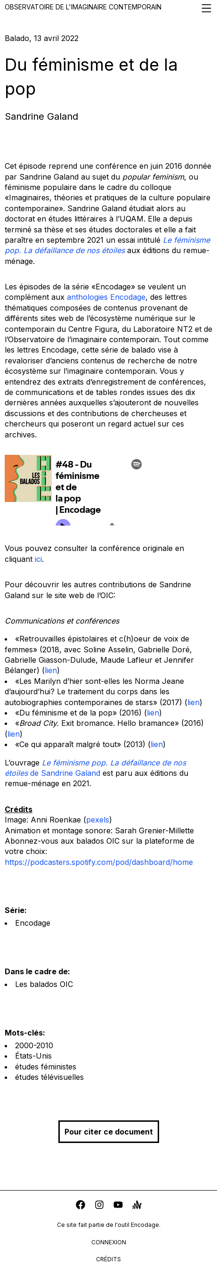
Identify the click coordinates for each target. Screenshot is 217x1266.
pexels (97, 819)
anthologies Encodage (106, 297)
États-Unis (33, 1055)
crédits (108, 1259)
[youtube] (118, 1206)
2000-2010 (34, 1045)
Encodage (32, 923)
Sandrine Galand (41, 116)
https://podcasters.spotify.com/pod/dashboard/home (99, 862)
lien (51, 670)
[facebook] (80, 1206)
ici (38, 559)
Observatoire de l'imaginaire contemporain (108, 8)
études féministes (45, 1066)
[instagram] (99, 1206)
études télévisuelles (49, 1077)
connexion (108, 1242)
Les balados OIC (44, 984)
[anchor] (137, 1206)
